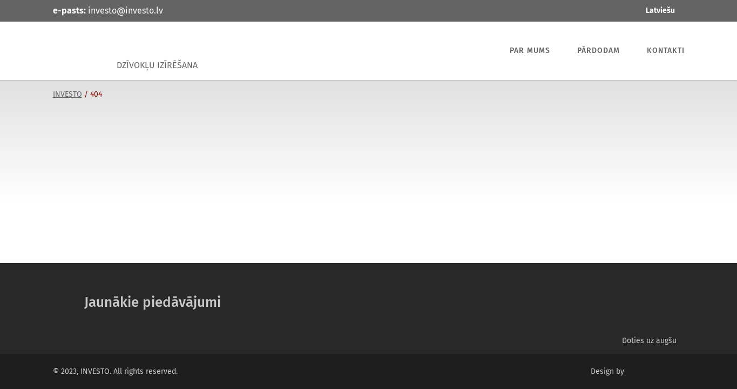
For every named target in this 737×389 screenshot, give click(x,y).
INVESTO (80, 50)
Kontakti (666, 50)
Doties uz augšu (649, 340)
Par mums (530, 50)
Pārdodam (598, 50)
